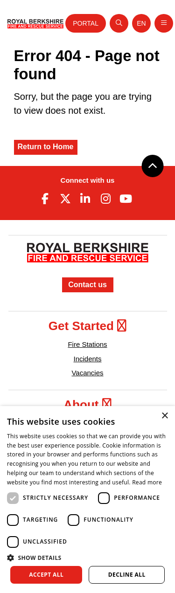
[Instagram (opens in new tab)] (105, 199)
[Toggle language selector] (141, 23)
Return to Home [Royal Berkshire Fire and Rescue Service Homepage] (46, 147)
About (87, 405)
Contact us (87, 285)
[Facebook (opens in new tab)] (45, 199)
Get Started (87, 326)
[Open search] (119, 23)
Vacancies (87, 373)
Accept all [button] (46, 575)
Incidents (87, 359)
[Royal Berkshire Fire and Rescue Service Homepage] (35, 23)
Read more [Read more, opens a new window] (147, 482)
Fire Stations (87, 344)
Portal (85, 23)
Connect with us (88, 180)
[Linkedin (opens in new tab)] (85, 199)
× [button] (164, 416)
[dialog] (87, 499)
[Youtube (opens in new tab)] (125, 199)
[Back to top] (152, 166)
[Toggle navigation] (163, 23)
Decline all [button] (127, 575)
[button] (87, 557)
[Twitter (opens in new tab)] (65, 199)
